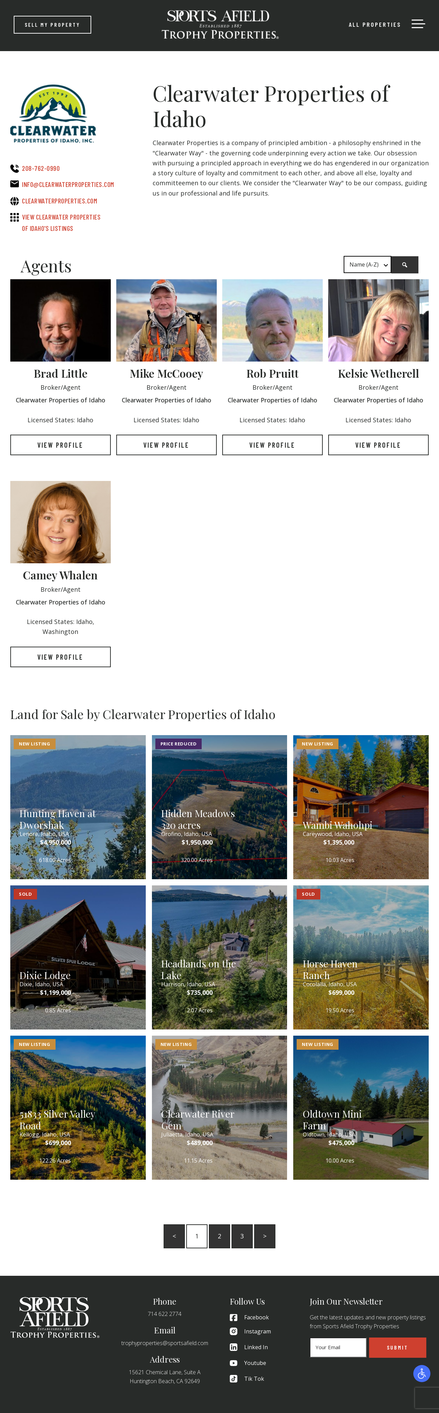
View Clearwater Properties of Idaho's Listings (61, 222)
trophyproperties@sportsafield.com (164, 1343)
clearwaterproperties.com (59, 201)
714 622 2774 (164, 1314)
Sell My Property (52, 24)
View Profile (60, 445)
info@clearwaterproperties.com (68, 184)
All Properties (375, 24)
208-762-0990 (41, 168)
